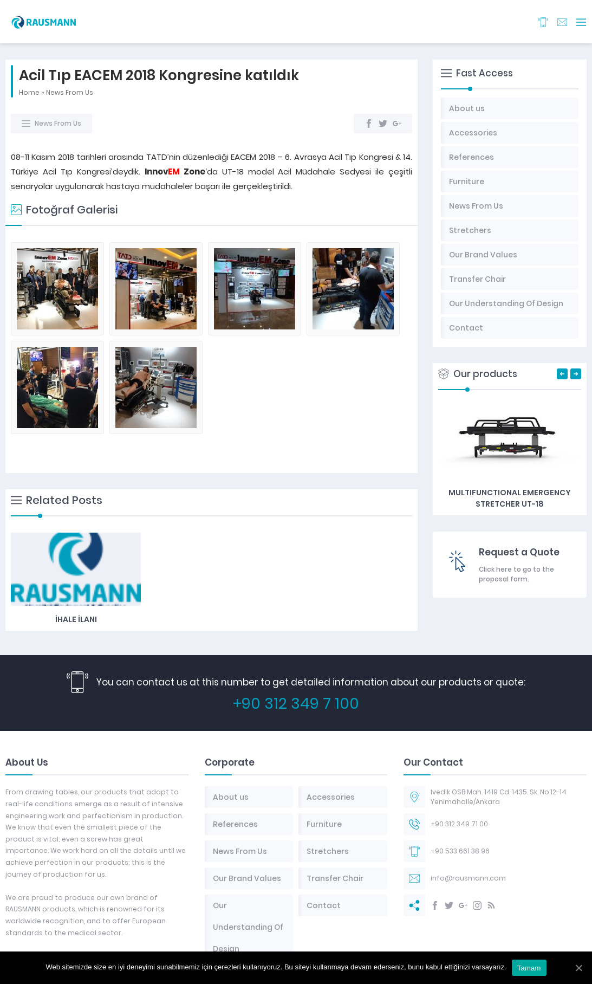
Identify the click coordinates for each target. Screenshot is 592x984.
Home (29, 92)
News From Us (69, 92)
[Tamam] (578, 967)
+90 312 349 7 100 (296, 668)
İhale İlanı (76, 482)
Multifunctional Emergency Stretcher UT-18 (509, 498)
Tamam (529, 968)
